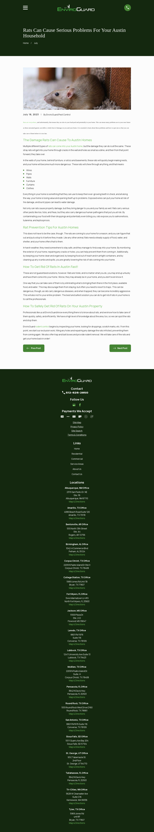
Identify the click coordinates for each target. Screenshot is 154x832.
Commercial (77, 458)
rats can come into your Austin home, (65, 146)
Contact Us (77, 474)
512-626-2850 (77, 392)
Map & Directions (77, 501)
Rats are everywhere (29, 122)
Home (77, 448)
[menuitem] (77, 422)
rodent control (42, 326)
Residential (77, 453)
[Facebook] (79, 404)
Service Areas (77, 464)
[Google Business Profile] (74, 404)
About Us (77, 469)
